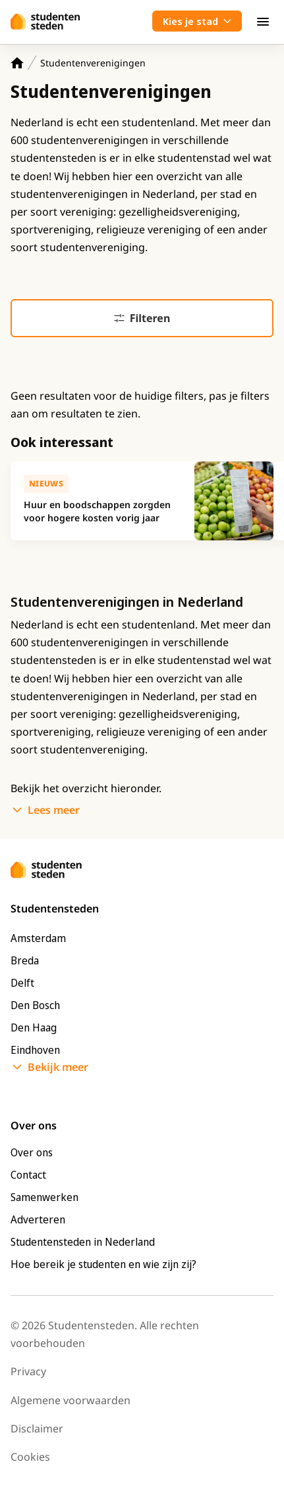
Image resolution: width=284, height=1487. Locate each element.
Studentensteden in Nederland (83, 1242)
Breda (25, 960)
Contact (28, 1175)
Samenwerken (44, 1197)
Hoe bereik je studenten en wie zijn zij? (103, 1264)
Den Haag (34, 1027)
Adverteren (38, 1219)
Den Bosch (35, 1005)
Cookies (30, 1457)
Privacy (28, 1371)
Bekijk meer (58, 1067)
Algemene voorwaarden (70, 1400)
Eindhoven (35, 1050)
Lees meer (54, 810)
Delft (22, 983)
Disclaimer (37, 1428)
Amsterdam (38, 938)
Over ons (32, 1152)
